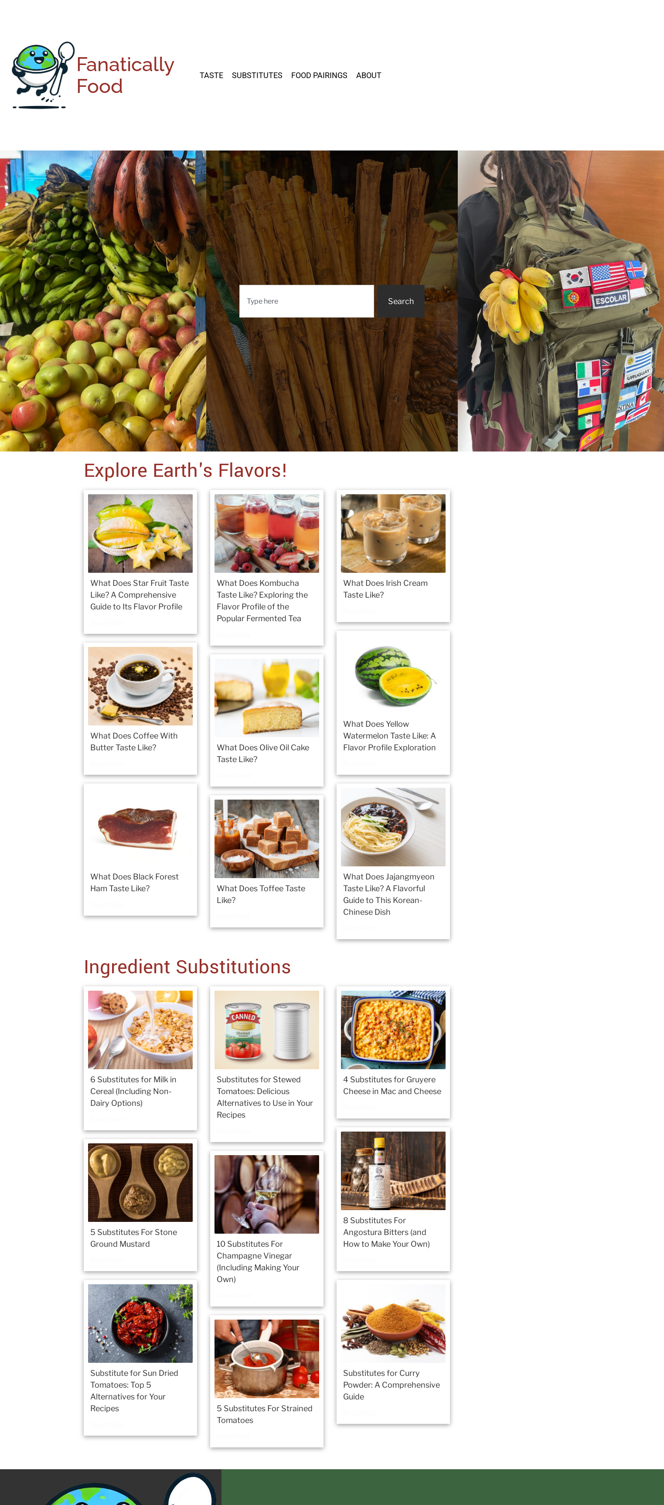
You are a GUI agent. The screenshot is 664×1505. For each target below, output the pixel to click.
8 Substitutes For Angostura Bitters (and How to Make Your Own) (386, 1232)
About (368, 75)
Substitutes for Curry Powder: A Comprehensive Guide (391, 1384)
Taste (211, 75)
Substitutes (257, 75)
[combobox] (306, 301)
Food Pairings (319, 75)
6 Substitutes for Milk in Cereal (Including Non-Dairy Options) (133, 1091)
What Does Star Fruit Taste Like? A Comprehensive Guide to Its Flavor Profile (139, 594)
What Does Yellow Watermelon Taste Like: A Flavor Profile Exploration (389, 735)
